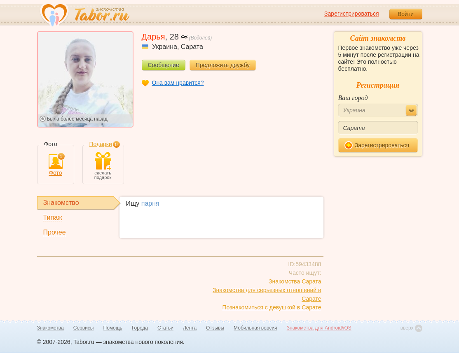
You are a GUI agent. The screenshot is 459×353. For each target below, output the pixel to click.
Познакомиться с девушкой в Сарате (271, 307)
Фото (56, 165)
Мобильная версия (255, 328)
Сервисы (83, 328)
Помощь (112, 328)
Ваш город (353, 97)
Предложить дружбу (223, 65)
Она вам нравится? (178, 82)
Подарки (100, 144)
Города (140, 328)
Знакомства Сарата (295, 281)
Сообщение (163, 65)
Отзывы (215, 328)
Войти (406, 14)
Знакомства (50, 328)
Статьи (165, 328)
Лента (190, 328)
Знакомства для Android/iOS (319, 328)
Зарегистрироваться (351, 13)
